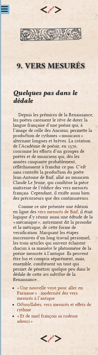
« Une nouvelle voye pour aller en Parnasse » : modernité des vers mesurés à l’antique (50, 293)
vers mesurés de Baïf (58, 211)
